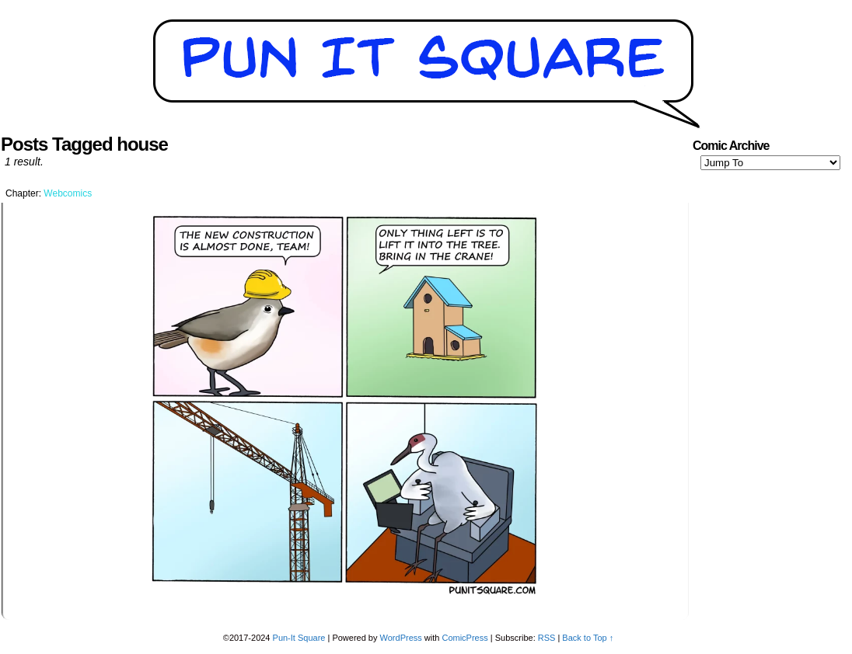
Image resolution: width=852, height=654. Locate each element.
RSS (547, 637)
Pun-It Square (299, 637)
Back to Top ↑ (587, 637)
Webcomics (68, 193)
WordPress (401, 637)
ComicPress (464, 637)
